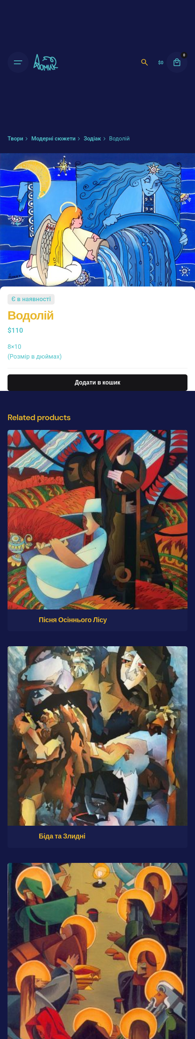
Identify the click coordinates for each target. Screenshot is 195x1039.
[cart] (176, 62)
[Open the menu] (18, 62)
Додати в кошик (97, 382)
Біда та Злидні (62, 836)
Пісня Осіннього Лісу (73, 619)
